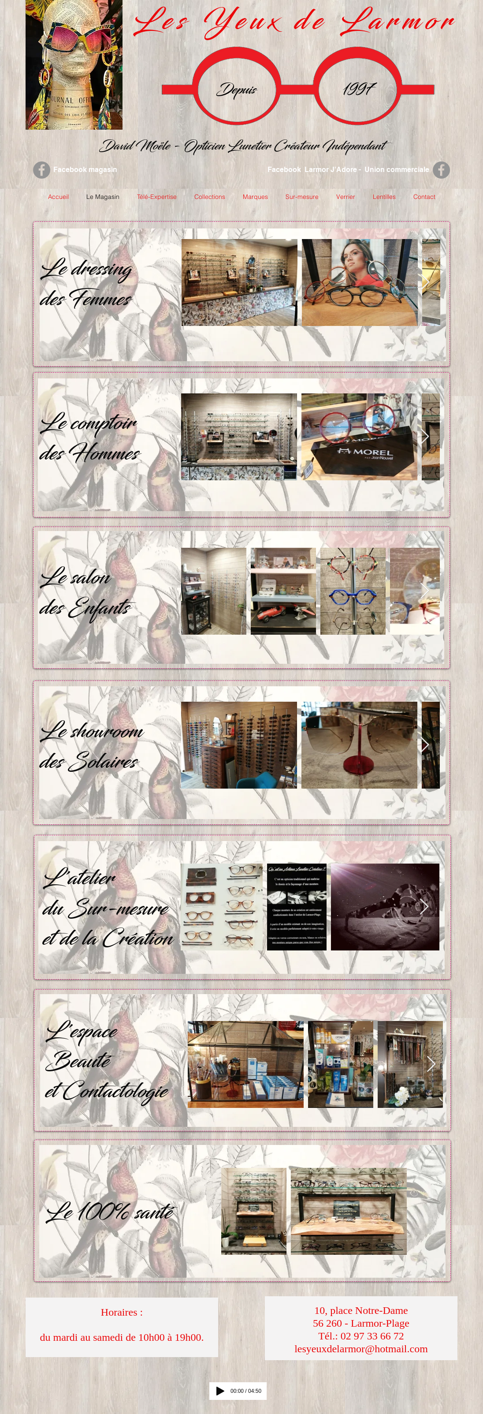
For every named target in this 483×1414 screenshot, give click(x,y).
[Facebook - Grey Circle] (41, 170)
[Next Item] (425, 282)
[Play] (220, 1391)
